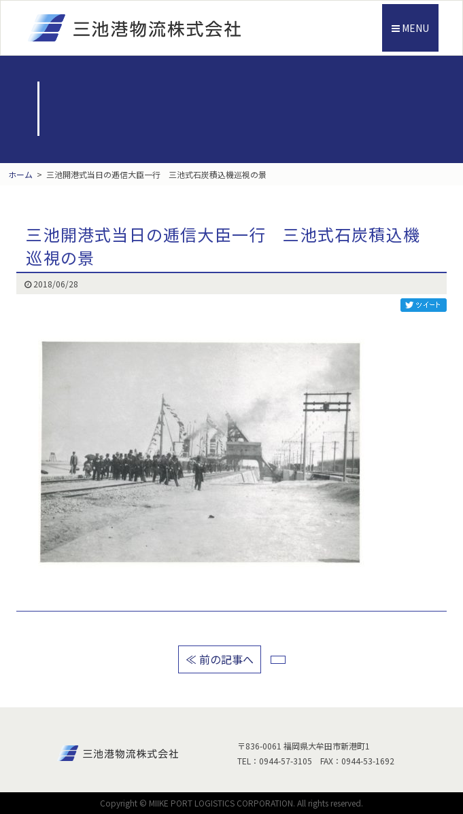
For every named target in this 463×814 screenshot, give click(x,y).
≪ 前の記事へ (220, 659)
